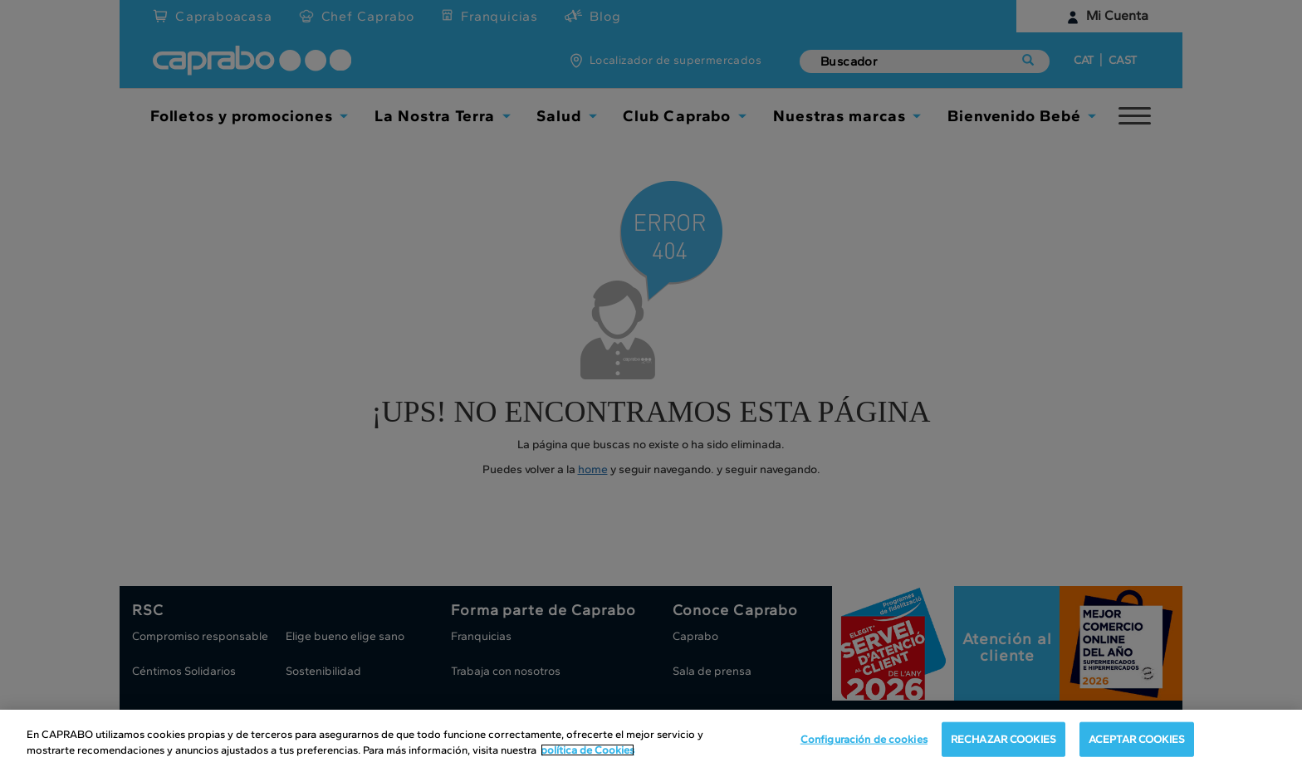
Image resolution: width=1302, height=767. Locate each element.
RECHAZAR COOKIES (1003, 739)
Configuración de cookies (864, 739)
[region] (651, 738)
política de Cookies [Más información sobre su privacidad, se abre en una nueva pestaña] (587, 750)
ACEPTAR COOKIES (1137, 739)
